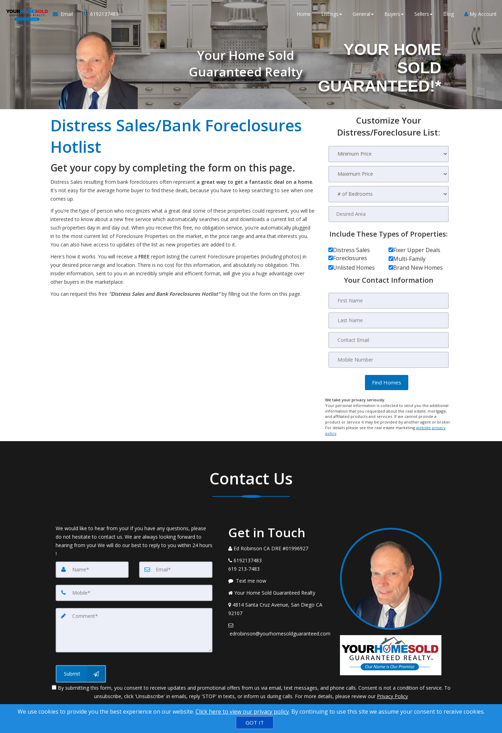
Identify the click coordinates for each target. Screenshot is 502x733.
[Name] (92, 570)
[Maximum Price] (388, 174)
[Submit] (81, 674)
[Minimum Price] (388, 154)
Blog (448, 14)
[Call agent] (98, 14)
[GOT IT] (254, 722)
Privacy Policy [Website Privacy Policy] (392, 696)
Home (304, 14)
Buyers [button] (394, 14)
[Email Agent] (65, 14)
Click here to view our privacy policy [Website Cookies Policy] (242, 711)
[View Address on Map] (279, 609)
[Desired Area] (388, 214)
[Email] (175, 570)
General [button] (363, 14)
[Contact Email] (388, 340)
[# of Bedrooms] (388, 194)
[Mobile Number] (388, 360)
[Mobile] (134, 593)
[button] (386, 382)
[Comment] (134, 630)
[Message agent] (279, 581)
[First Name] (388, 301)
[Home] (26, 14)
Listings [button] (331, 14)
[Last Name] (388, 320)
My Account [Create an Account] (480, 14)
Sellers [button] (423, 14)
